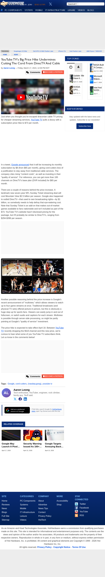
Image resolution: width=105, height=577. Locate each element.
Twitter (83, 504)
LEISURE (71, 10)
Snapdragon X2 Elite (20, 51)
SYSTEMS (29, 10)
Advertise (42, 504)
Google (11, 384)
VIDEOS (81, 10)
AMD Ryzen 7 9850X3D (94, 51)
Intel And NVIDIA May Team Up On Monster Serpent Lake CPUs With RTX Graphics (98, 89)
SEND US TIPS (39, 5)
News (16, 54)
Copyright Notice (61, 547)
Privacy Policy (44, 516)
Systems (24, 504)
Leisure (23, 516)
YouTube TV (36, 120)
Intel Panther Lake (75, 51)
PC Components (27, 501)
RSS (82, 515)
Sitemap (5, 520)
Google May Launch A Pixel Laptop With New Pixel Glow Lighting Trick (11, 445)
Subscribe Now (85, 126)
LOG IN (23, 5)
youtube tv (47, 384)
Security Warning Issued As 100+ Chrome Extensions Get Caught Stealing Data (32, 445)
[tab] (71, 67)
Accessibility (62, 501)
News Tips (43, 508)
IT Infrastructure (27, 512)
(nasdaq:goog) (34, 384)
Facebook (84, 508)
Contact (41, 512)
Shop (59, 504)
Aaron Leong (22, 389)
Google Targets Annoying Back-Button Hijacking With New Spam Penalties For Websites (54, 445)
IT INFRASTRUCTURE (55, 10)
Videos (23, 520)
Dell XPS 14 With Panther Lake (43, 51)
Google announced (20, 165)
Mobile (23, 508)
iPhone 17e (62, 51)
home (5, 54)
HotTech (42, 520)
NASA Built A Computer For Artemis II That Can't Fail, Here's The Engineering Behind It (99, 66)
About (41, 501)
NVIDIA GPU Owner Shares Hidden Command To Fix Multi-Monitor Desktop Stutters (78, 88)
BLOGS (90, 10)
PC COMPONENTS (13, 10)
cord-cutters (21, 384)
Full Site (5, 516)
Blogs (4, 512)
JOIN (30, 5)
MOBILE (39, 10)
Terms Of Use (79, 547)
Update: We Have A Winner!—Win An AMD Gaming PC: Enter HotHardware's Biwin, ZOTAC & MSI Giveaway (80, 77)
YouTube (84, 511)
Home (4, 501)
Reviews (6, 504)
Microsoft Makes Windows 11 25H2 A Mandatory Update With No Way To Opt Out (98, 77)
